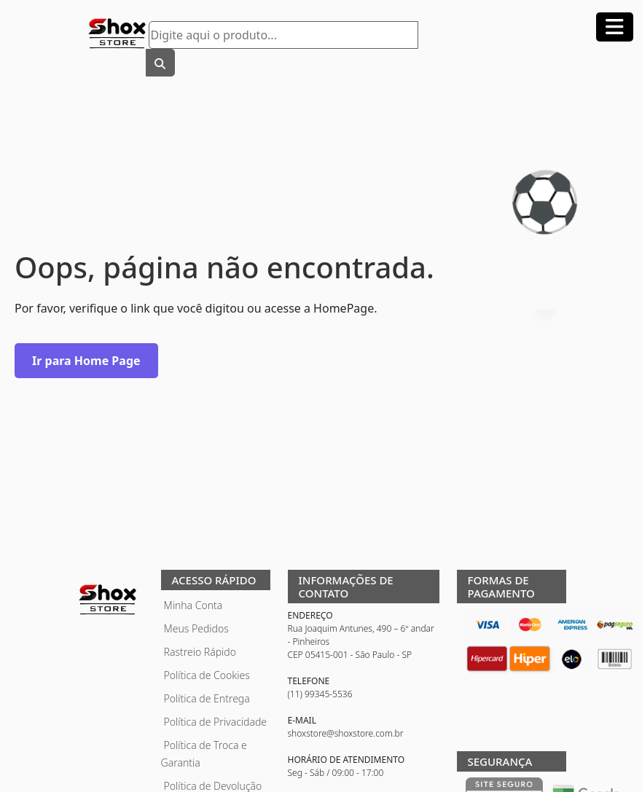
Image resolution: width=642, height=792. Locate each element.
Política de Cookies (207, 675)
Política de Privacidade (215, 722)
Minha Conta (193, 605)
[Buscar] (160, 63)
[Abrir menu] (614, 27)
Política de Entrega (207, 698)
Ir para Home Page (86, 361)
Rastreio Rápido (200, 652)
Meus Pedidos (196, 628)
